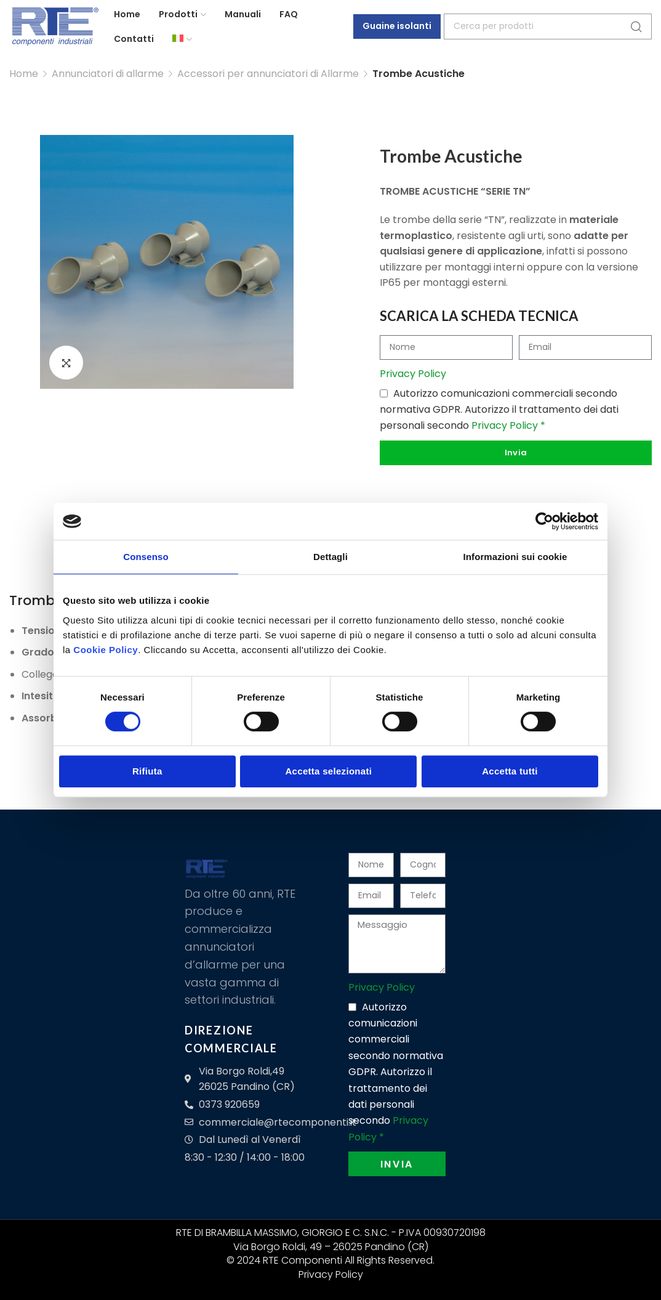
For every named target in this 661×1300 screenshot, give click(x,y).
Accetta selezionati (328, 771)
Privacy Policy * (508, 425)
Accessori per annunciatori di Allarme (268, 74)
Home (23, 74)
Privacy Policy (413, 374)
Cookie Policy (105, 649)
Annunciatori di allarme (108, 74)
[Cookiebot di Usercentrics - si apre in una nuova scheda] (544, 521)
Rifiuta (147, 771)
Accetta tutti (510, 771)
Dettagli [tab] (330, 556)
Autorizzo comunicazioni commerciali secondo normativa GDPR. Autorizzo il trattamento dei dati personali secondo (499, 409)
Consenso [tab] (145, 556)
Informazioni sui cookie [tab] (515, 556)
